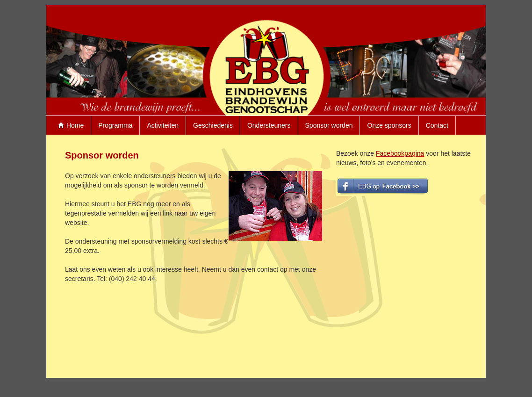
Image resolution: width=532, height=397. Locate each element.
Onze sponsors (389, 125)
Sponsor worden (329, 125)
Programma (115, 125)
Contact (437, 125)
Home (71, 125)
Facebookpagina (400, 153)
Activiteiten (163, 125)
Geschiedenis (213, 125)
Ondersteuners (269, 125)
